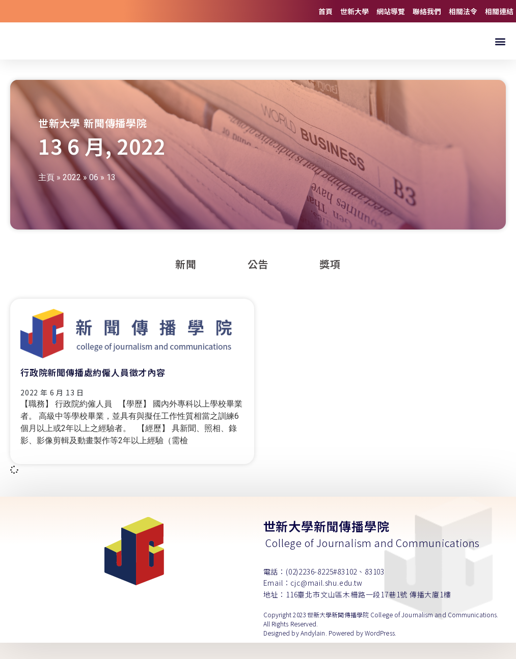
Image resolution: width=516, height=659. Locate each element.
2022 (72, 193)
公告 (258, 280)
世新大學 (354, 11)
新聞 (186, 280)
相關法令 (463, 11)
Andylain (313, 649)
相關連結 (499, 11)
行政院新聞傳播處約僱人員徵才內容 (93, 388)
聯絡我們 (427, 11)
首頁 (325, 11)
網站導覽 (390, 11)
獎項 (330, 280)
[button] (500, 49)
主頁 (46, 193)
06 (93, 193)
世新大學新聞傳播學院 (326, 542)
